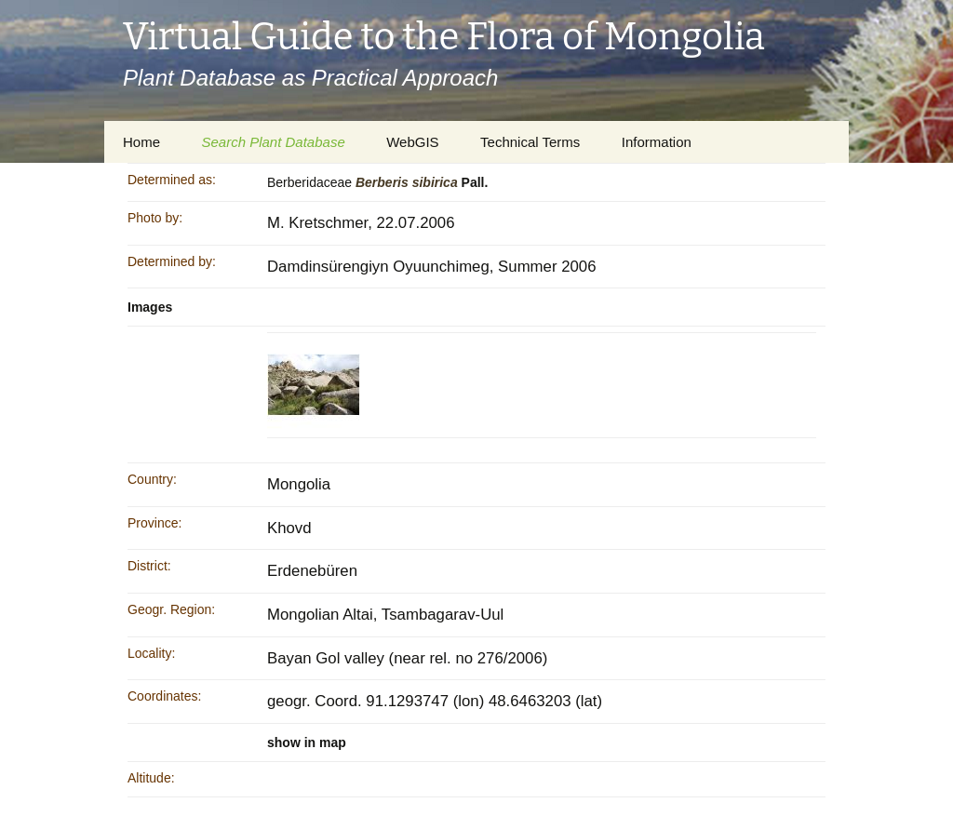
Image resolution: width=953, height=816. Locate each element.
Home (141, 142)
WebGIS (412, 142)
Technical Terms (530, 142)
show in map (306, 742)
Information (656, 142)
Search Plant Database (272, 142)
